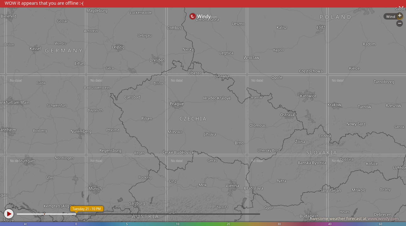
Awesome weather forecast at (354, 218)
